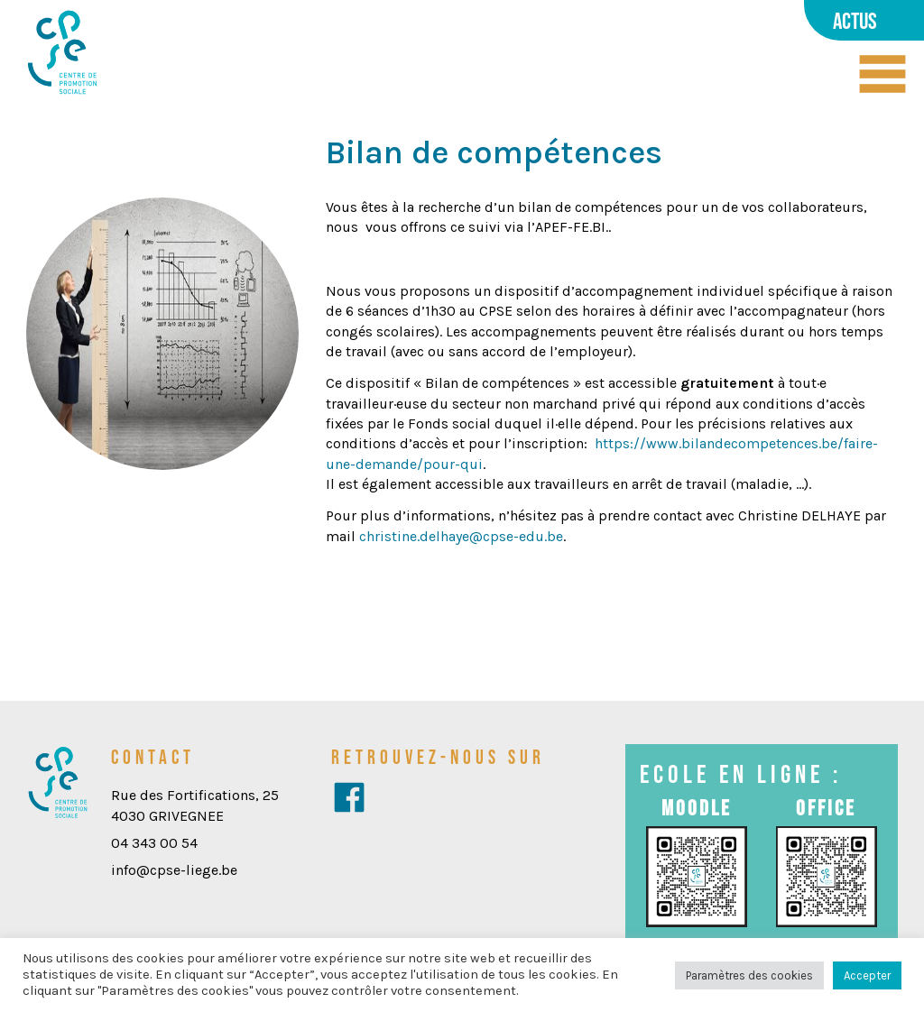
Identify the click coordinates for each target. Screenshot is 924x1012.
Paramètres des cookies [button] (749, 975)
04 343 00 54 (154, 842)
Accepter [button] (867, 975)
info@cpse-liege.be (174, 870)
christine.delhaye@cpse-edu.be (461, 536)
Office (826, 808)
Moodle (696, 808)
